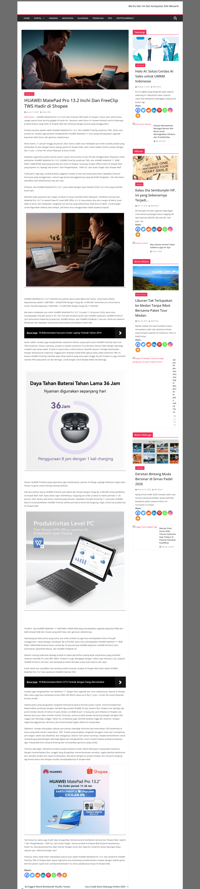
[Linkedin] (43, 877)
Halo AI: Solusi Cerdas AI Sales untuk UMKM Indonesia (154, 78)
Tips (110, 20)
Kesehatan (67, 20)
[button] (43, 20)
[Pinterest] (48, 877)
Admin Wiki (46, 114)
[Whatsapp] (53, 877)
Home (27, 20)
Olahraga (83, 20)
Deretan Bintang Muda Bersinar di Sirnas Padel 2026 (153, 480)
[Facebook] (27, 877)
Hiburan (53, 20)
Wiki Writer (157, 89)
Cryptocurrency (125, 20)
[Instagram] (59, 877)
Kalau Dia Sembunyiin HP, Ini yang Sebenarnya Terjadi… (155, 197)
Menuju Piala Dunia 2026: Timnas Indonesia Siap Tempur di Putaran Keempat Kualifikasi (167, 537)
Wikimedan (29, 118)
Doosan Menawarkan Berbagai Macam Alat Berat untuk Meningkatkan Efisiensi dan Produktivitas (164, 133)
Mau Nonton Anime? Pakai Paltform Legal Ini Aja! (162, 248)
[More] (64, 877)
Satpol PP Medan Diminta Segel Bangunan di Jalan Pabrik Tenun (174, 387)
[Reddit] (37, 877)
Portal (37, 20)
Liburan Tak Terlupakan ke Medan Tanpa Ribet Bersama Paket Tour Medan (153, 310)
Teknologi (98, 20)
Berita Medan (141, 296)
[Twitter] (32, 877)
